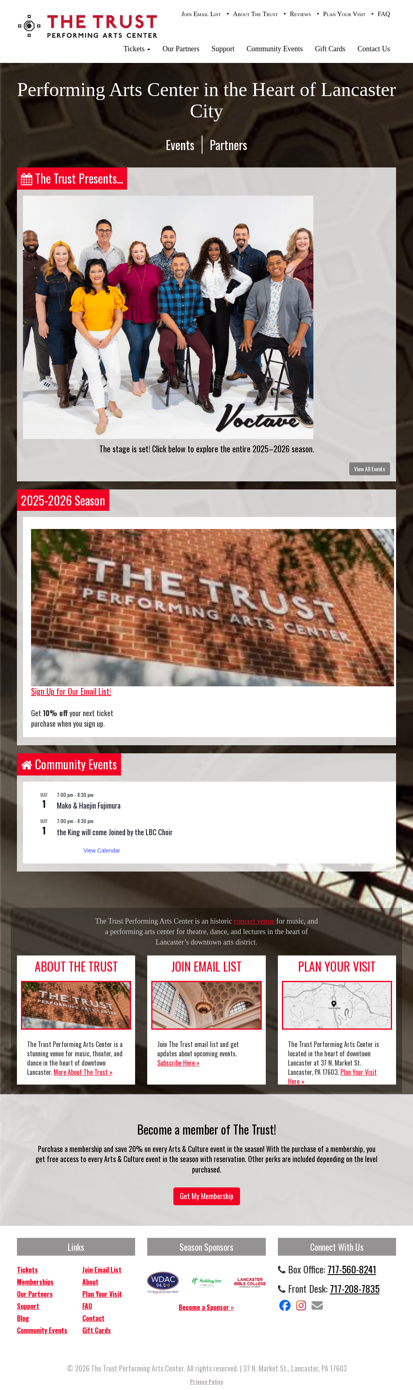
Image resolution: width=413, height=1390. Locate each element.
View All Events (369, 468)
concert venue (254, 921)
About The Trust (255, 13)
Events (180, 145)
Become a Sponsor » (206, 1307)
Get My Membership (207, 1196)
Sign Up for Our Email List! (71, 691)
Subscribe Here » (178, 1063)
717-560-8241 (351, 1269)
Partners (228, 145)
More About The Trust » (83, 1072)
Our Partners (181, 49)
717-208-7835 (355, 1288)
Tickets (136, 49)
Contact (93, 1318)
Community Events (275, 49)
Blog (23, 1318)
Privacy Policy (206, 1381)
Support (222, 49)
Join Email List (201, 13)
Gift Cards (330, 49)
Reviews (300, 13)
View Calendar (101, 850)
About (90, 1282)
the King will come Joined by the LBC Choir (115, 832)
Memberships (35, 1282)
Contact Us (374, 49)
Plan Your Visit (344, 13)
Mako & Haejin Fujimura (89, 805)
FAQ (384, 13)
